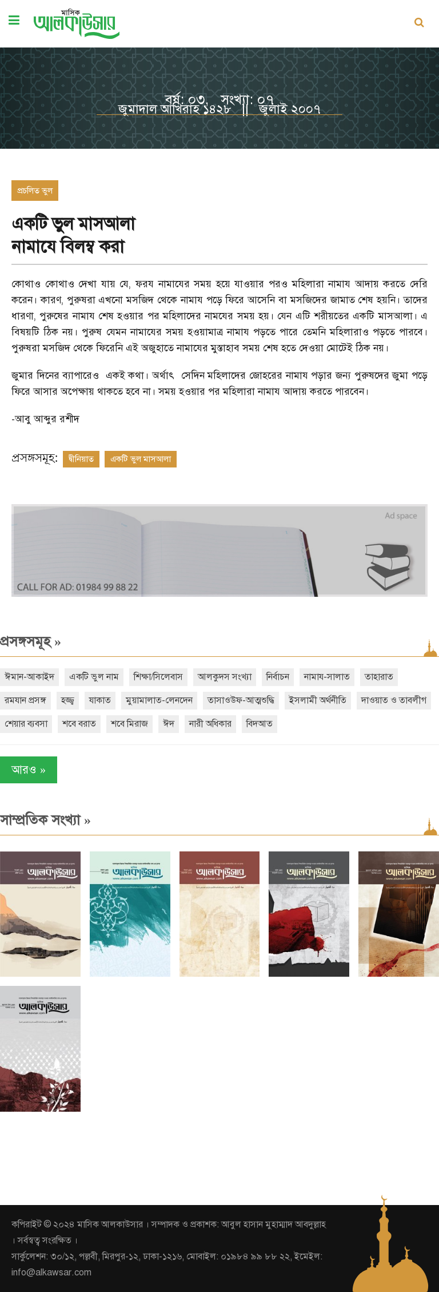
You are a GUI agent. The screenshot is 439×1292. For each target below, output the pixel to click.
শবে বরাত (79, 724)
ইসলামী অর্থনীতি (317, 700)
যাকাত (100, 700)
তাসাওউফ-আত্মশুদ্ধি (240, 700)
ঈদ (168, 724)
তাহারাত (379, 677)
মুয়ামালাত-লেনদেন (159, 700)
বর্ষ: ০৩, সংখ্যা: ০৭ (219, 99)
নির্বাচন (277, 677)
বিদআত (259, 724)
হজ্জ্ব (67, 700)
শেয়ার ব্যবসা (26, 724)
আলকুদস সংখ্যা (225, 677)
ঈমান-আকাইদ (29, 677)
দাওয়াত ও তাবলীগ (393, 700)
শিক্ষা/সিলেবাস (158, 677)
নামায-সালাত (327, 677)
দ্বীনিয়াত (81, 459)
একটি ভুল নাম (94, 677)
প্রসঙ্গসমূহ (30, 641)
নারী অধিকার (210, 724)
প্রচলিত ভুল (35, 190)
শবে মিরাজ (129, 724)
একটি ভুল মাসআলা (140, 459)
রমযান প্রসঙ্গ (25, 700)
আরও (28, 770)
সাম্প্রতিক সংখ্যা (45, 820)
